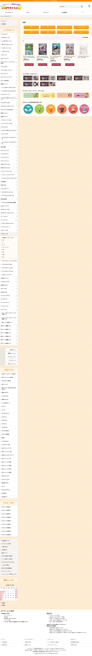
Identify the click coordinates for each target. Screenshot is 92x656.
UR (81, 32)
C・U (64, 27)
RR (31, 27)
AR (31, 32)
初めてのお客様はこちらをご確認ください (18, 621)
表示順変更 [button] (85, 37)
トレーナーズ (81, 27)
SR (48, 32)
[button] (83, 12)
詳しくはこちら (12, 618)
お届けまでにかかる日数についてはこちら (56, 624)
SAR (64, 32)
